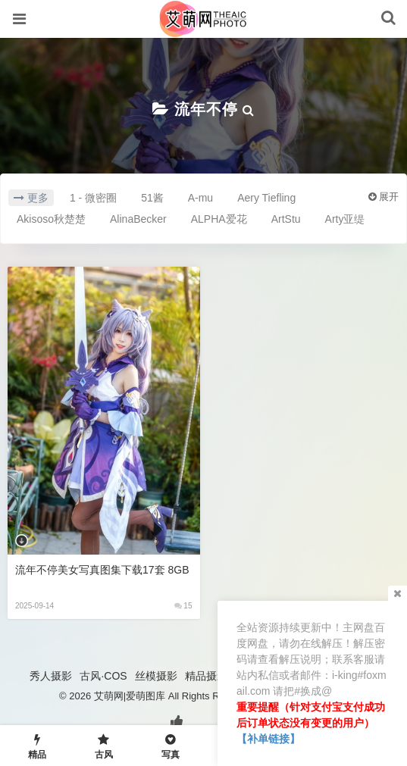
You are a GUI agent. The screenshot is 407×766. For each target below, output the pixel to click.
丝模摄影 (156, 676)
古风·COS (103, 676)
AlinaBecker (138, 219)
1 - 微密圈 (93, 198)
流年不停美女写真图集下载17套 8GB (102, 570)
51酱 (152, 198)
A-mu (200, 198)
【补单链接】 (268, 739)
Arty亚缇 (345, 219)
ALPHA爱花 (219, 219)
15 (183, 606)
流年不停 (206, 109)
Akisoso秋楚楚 (51, 219)
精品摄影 (206, 676)
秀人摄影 (51, 676)
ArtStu (286, 219)
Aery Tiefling (266, 198)
